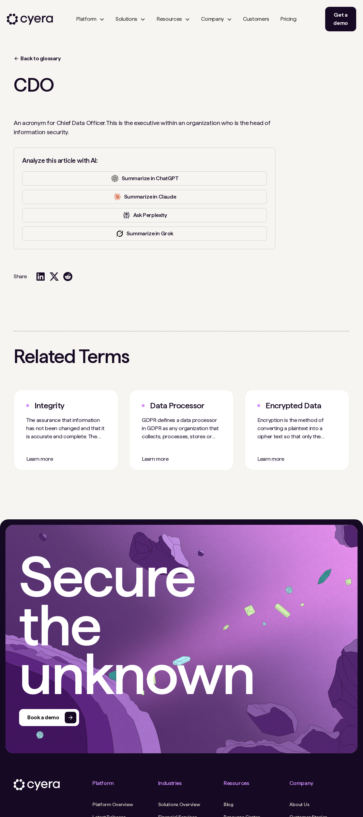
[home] (30, 19)
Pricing (288, 19)
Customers (256, 19)
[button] (90, 19)
